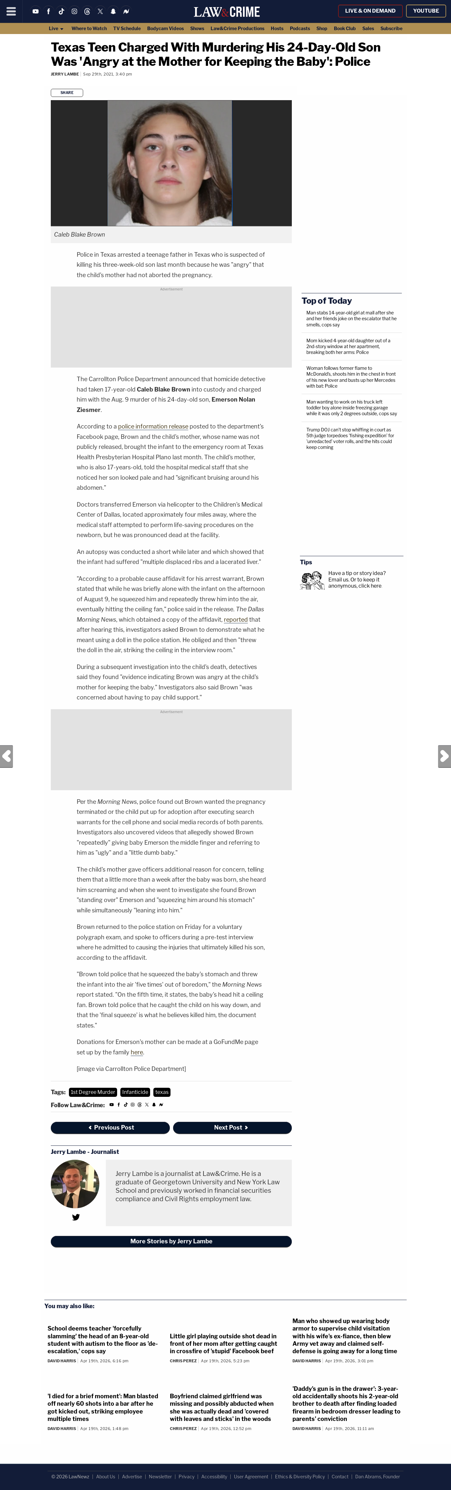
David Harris (62, 1360)
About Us (105, 1476)
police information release (153, 426)
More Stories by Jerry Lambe (171, 1241)
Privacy (186, 1476)
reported (236, 619)
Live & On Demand (370, 11)
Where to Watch (89, 28)
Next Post (444, 756)
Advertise (132, 1476)
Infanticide (135, 1092)
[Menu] (11, 11)
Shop (321, 28)
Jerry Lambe (65, 74)
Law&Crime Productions (237, 28)
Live (56, 28)
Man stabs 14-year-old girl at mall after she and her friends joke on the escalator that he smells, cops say (351, 318)
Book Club (345, 28)
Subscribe (391, 28)
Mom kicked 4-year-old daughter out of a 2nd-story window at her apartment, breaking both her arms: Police (348, 346)
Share (67, 92)
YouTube (426, 11)
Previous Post (6, 756)
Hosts (277, 28)
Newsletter (160, 1476)
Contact (340, 1476)
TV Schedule (127, 28)
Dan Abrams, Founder (377, 1476)
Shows (197, 28)
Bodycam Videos (165, 28)
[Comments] (52, 83)
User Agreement (251, 1476)
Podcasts (300, 28)
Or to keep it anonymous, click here (354, 583)
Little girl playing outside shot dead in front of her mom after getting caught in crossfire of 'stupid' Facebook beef (223, 1344)
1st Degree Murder (93, 1092)
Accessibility (214, 1476)
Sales (368, 28)
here (137, 1052)
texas (162, 1092)
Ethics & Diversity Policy (300, 1476)
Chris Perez (183, 1360)
